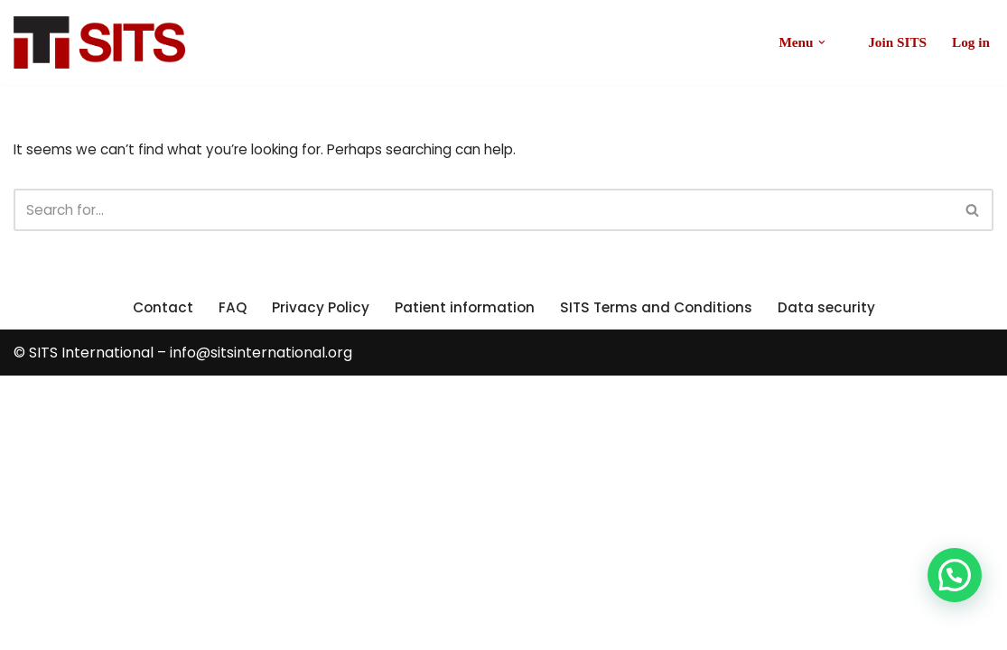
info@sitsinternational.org (261, 627)
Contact (157, 581)
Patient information (463, 581)
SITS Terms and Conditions (659, 581)
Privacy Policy (317, 581)
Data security (832, 581)
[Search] (483, 212)
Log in (970, 43)
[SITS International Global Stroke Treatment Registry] (99, 42)
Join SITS (894, 43)
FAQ (228, 581)
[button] (816, 42)
